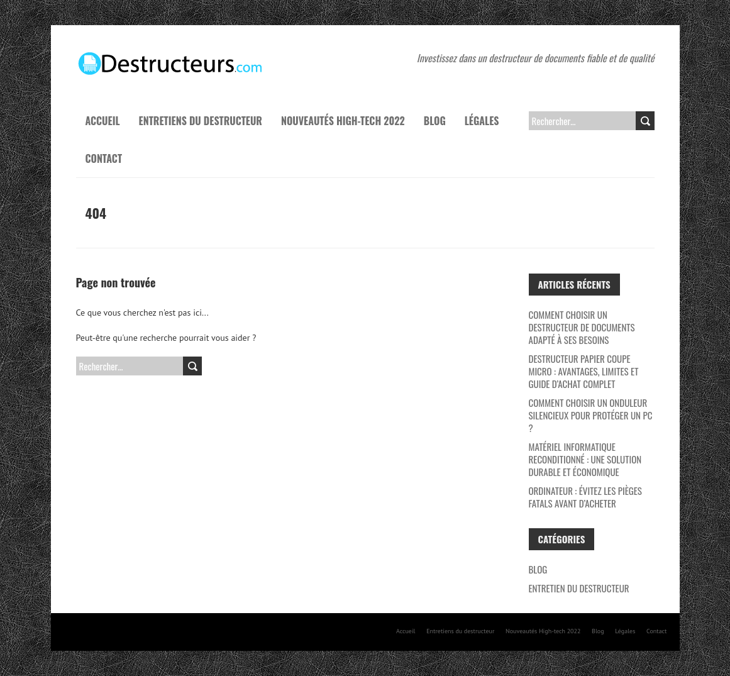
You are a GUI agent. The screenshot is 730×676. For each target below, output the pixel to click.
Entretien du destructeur (579, 588)
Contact (104, 158)
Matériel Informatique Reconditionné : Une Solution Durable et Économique (585, 459)
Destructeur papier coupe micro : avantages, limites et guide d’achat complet (584, 371)
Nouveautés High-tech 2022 (343, 120)
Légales (482, 120)
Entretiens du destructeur (200, 120)
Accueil (103, 120)
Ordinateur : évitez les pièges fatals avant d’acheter (585, 497)
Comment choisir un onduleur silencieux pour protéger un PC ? (591, 415)
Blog (435, 120)
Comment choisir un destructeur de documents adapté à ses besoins (582, 327)
